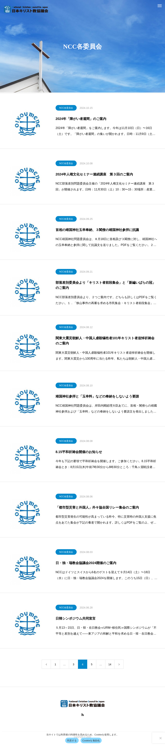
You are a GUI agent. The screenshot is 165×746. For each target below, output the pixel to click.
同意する (72, 740)
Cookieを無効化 (91, 740)
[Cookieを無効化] (160, 738)
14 (109, 665)
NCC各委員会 (66, 108)
